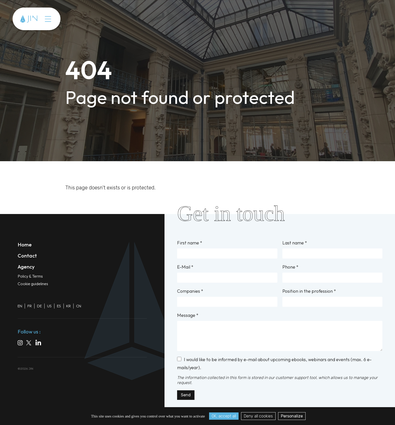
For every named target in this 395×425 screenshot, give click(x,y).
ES (59, 306)
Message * (279, 331)
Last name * (332, 249)
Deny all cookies (258, 416)
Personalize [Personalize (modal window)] (292, 416)
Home (25, 244)
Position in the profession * (332, 297)
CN (78, 306)
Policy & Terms (30, 276)
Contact (27, 255)
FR (29, 306)
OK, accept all (224, 416)
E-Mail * (227, 273)
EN (20, 306)
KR (68, 306)
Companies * (227, 297)
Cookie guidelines (33, 283)
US (49, 306)
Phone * (332, 273)
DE (39, 306)
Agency (26, 267)
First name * (227, 249)
